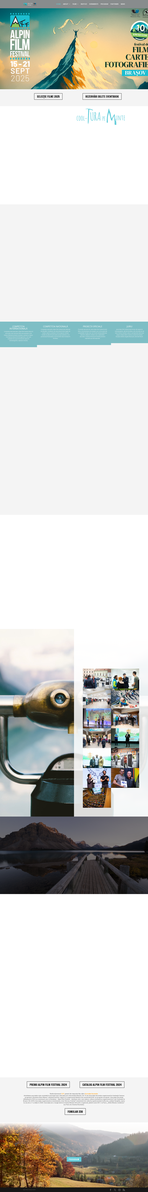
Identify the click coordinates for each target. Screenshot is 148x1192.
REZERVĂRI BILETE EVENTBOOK (102, 96)
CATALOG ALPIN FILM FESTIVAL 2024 (102, 1085)
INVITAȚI (84, 4)
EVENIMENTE (93, 4)
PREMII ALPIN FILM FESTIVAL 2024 (48, 1085)
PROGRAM (104, 4)
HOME (58, 4)
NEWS (123, 4)
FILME (75, 4)
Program (74, 1159)
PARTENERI (114, 4)
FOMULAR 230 (75, 1111)
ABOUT (65, 4)
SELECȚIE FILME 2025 (48, 96)
